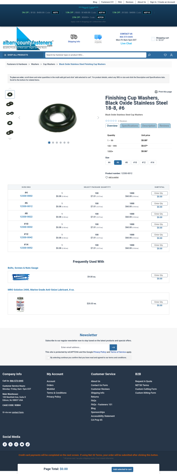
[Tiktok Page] (27, 444)
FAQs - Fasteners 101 (101, 404)
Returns (95, 397)
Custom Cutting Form (146, 389)
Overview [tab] (112, 125)
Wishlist (51, 389)
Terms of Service (118, 352)
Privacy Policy (99, 352)
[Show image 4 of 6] (61, 143)
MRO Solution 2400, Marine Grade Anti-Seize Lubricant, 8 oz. (41, 289)
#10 (135, 162)
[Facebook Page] (5, 444)
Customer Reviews (100, 389)
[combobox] (95, 55)
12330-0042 (26, 237)
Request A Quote (143, 381)
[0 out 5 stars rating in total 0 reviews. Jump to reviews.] (116, 121)
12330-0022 (26, 216)
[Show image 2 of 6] (53, 143)
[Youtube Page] (22, 444)
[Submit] (113, 347)
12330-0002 (26, 196)
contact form (18, 412)
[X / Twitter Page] (10, 444)
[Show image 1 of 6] (49, 143)
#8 (126, 162)
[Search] (149, 55)
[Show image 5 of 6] (64, 143)
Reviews (129, 2)
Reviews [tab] (164, 125)
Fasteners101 (107, 2)
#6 (118, 162)
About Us (142, 2)
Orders (50, 385)
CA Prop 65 (96, 420)
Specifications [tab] (130, 125)
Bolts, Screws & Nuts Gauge (23, 267)
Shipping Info (97, 393)
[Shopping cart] (160, 39)
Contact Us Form (99, 385)
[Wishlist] (165, 55)
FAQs (93, 400)
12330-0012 (26, 206)
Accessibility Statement (103, 416)
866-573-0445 (126, 37)
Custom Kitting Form (145, 393)
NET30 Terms (142, 385)
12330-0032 (26, 227)
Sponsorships (98, 412)
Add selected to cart (122, 469)
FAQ (120, 2)
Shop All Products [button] (16, 55)
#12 (144, 162)
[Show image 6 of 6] (68, 143)
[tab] (149, 125)
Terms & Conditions (57, 393)
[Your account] (171, 55)
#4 (109, 162)
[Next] (98, 117)
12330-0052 (26, 247)
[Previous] (19, 117)
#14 (152, 162)
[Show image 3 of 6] (57, 143)
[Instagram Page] (16, 444)
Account (51, 381)
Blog (95, 2)
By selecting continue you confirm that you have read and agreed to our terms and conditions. (88, 358)
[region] (53, 117)
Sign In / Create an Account (162, 2)
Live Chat (126, 43)
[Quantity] (159, 193)
